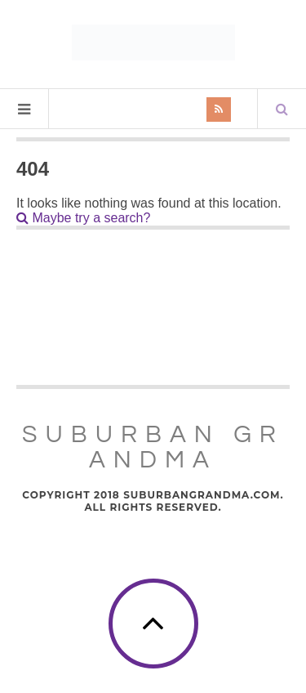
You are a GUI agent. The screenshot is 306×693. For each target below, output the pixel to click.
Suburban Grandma (153, 447)
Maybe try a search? (83, 218)
